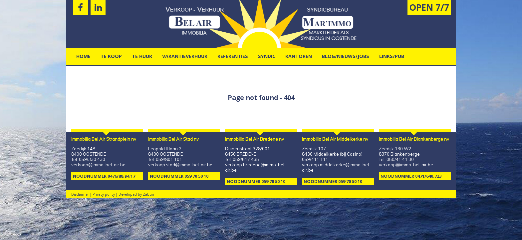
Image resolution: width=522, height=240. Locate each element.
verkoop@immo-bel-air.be (98, 164)
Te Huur (142, 56)
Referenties (232, 56)
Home (83, 56)
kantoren (298, 56)
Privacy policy (104, 194)
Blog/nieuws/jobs (345, 56)
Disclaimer (80, 194)
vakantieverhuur (184, 56)
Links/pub (391, 56)
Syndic (266, 56)
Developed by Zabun (136, 194)
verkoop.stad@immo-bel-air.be (180, 164)
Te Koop (111, 56)
